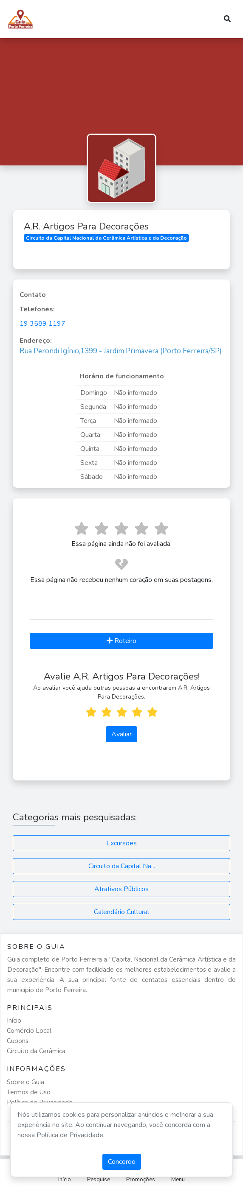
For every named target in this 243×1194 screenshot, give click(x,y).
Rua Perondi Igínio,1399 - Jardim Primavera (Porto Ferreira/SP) (121, 351)
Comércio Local (29, 1030)
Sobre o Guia (25, 1082)
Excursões (121, 843)
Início (14, 1020)
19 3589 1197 (42, 323)
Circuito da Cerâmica (36, 1051)
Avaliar (121, 734)
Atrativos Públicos (121, 889)
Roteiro (121, 641)
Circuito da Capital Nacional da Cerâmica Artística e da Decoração (106, 238)
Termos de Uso (29, 1092)
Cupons (17, 1041)
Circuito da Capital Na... (121, 866)
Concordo (122, 1161)
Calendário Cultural (121, 912)
